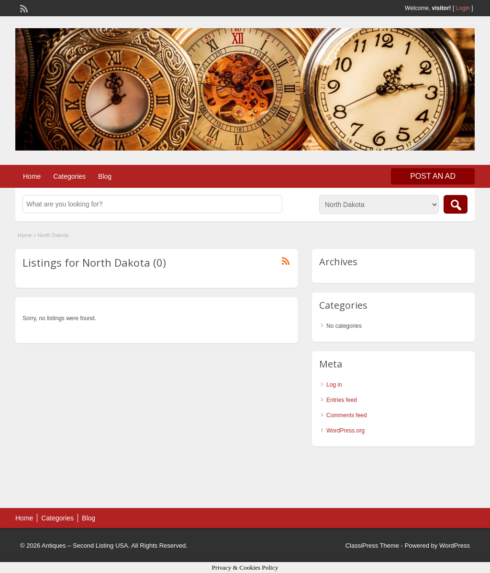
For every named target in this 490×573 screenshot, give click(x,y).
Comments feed (346, 415)
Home (32, 176)
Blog (104, 176)
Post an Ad (433, 176)
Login (463, 8)
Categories (69, 176)
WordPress (454, 545)
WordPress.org (345, 430)
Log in (334, 384)
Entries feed (341, 400)
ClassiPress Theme (372, 545)
